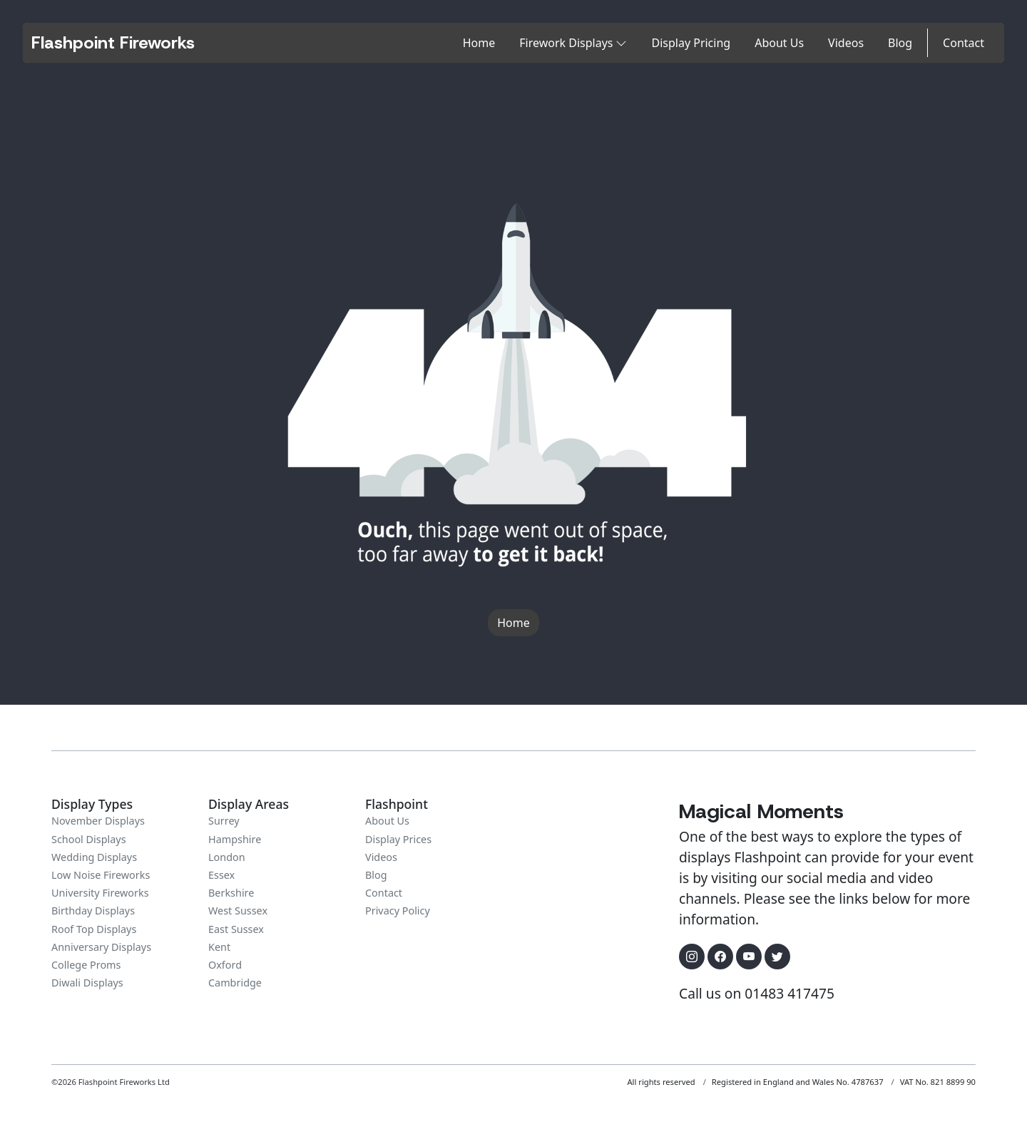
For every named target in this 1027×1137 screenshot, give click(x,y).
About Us (779, 43)
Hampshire (234, 839)
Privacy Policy (397, 910)
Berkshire (231, 892)
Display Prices (398, 839)
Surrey (224, 820)
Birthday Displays (93, 910)
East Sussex (236, 929)
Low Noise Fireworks (100, 875)
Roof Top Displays (93, 929)
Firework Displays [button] (573, 42)
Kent (219, 947)
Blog (900, 43)
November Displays (98, 820)
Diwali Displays (87, 982)
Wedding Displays (94, 857)
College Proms (86, 965)
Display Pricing (690, 43)
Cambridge (235, 982)
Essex (221, 875)
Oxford (225, 965)
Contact (963, 43)
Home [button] (513, 623)
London (226, 857)
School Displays (88, 839)
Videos (846, 43)
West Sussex (237, 910)
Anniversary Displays (101, 947)
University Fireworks (100, 892)
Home (479, 43)
